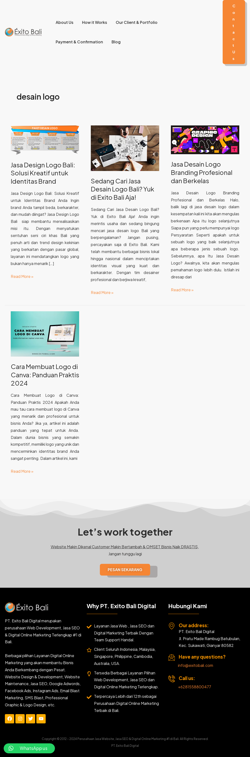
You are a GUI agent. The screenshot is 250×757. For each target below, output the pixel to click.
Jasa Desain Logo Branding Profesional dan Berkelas (201, 172)
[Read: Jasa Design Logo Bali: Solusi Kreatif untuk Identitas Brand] (45, 139)
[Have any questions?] (171, 657)
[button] (234, 32)
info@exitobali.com (195, 665)
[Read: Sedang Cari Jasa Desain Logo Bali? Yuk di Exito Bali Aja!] (125, 147)
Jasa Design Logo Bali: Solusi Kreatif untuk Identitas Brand (43, 173)
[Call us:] (171, 678)
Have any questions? (202, 657)
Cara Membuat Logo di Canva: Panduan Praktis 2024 (45, 374)
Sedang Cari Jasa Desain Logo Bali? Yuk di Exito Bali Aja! (122, 189)
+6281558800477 (194, 686)
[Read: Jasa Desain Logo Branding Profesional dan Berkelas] (205, 139)
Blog (114, 41)
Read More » (22, 276)
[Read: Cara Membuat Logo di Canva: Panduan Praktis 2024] (45, 333)
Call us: (187, 678)
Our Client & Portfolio (135, 22)
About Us (64, 22)
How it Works (93, 22)
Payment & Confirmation (79, 41)
